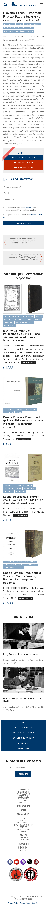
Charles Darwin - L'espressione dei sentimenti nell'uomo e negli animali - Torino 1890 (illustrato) (23, 241)
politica (39, 316)
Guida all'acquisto (23, 162)
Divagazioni (23, 839)
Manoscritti (23, 806)
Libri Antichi (23, 790)
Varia (23, 831)
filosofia (8, 319)
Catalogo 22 (24, 850)
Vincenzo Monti (10, 565)
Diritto (23, 821)
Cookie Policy (25, 903)
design (29, 486)
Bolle (23, 810)
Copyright (35, 903)
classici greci (30, 562)
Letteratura (23, 823)
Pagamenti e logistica (23, 733)
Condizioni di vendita (23, 738)
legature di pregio (11, 316)
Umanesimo (8, 322)
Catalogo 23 (24, 848)
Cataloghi (23, 844)
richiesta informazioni (23, 157)
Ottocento (23, 800)
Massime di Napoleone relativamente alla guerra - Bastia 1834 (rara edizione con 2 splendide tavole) (23, 257)
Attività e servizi (23, 727)
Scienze (23, 827)
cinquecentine (27, 316)
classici (29, 319)
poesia (20, 568)
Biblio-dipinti (23, 814)
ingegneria (20, 491)
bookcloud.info (28, 907)
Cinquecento (23, 794)
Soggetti (23, 819)
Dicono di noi (23, 743)
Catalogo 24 (24, 846)
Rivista (23, 835)
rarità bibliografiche (24, 322)
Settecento (23, 798)
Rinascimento (9, 325)
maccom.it (16, 907)
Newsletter (23, 748)
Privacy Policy (13, 903)
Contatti (23, 722)
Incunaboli (23, 792)
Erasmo (38, 319)
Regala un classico (23, 168)
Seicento (23, 796)
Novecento (8, 412)
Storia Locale (23, 829)
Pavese (18, 412)
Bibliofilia (23, 837)
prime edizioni (30, 409)
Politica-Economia (23, 825)
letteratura (19, 319)
